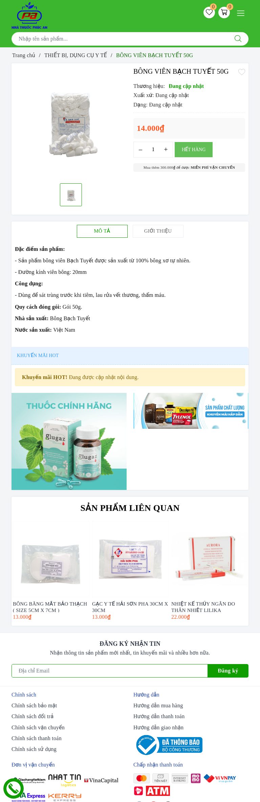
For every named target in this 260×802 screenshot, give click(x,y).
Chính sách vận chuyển (38, 727)
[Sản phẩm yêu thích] (209, 12)
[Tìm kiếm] (238, 39)
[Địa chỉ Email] (110, 671)
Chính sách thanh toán (37, 738)
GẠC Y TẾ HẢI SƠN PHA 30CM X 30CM (130, 606)
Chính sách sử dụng (34, 749)
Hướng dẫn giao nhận (158, 727)
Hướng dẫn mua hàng (158, 705)
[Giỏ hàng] (224, 12)
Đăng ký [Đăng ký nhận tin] (228, 671)
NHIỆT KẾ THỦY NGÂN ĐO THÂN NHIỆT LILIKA (203, 606)
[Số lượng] (153, 149)
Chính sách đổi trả (32, 716)
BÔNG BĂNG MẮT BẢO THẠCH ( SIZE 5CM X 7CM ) (50, 606)
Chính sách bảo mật (34, 705)
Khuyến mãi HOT (38, 355)
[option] (71, 122)
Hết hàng (193, 149)
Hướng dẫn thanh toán (159, 716)
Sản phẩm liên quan (130, 508)
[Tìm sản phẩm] (120, 39)
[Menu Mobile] (242, 12)
